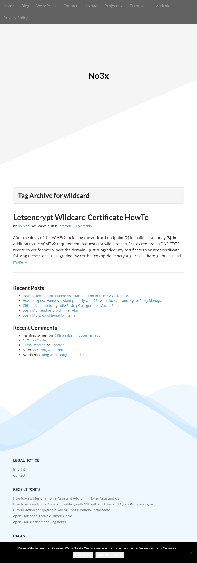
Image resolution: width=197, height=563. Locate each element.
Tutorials (139, 6)
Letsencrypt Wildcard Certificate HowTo (81, 217)
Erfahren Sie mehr (109, 555)
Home (9, 6)
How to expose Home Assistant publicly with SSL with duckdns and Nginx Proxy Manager (93, 300)
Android (163, 6)
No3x (98, 75)
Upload (91, 6)
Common (64, 226)
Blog (25, 6)
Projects (114, 6)
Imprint (19, 469)
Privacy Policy (16, 17)
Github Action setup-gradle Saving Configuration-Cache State (71, 305)
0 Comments (83, 226)
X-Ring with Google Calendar (59, 350)
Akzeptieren (83, 555)
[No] (191, 552)
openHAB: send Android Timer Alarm (52, 310)
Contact (70, 6)
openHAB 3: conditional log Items (49, 315)
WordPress (46, 6)
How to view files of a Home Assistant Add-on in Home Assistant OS (76, 296)
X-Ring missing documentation (78, 335)
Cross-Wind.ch (34, 345)
